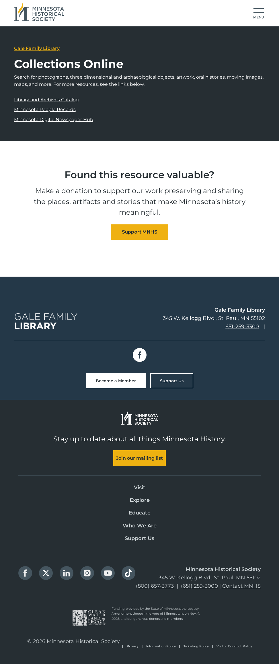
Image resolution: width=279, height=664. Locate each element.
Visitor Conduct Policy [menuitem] (234, 646)
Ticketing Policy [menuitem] (196, 646)
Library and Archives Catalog (46, 99)
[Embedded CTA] (139, 232)
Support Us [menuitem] (139, 538)
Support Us (172, 380)
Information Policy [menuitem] (161, 646)
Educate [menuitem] (140, 513)
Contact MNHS (241, 586)
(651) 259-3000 (199, 586)
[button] (258, 13)
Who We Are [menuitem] (140, 526)
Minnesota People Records (45, 109)
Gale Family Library (37, 48)
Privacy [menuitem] (132, 646)
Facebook (140, 355)
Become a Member (116, 380)
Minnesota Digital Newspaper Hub (53, 119)
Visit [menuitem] (139, 487)
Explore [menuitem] (140, 500)
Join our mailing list (139, 458)
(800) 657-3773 (155, 586)
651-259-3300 (242, 326)
